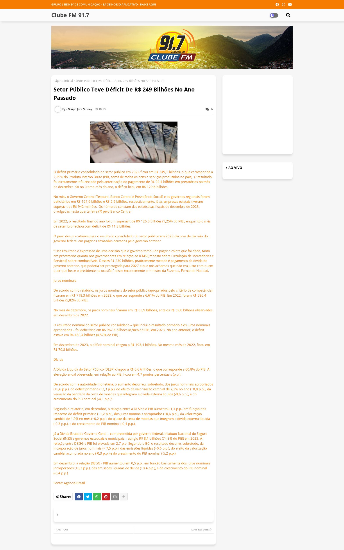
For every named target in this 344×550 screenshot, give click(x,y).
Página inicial (63, 81)
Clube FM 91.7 (70, 15)
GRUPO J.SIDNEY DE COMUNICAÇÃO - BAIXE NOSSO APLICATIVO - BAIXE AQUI (103, 4)
